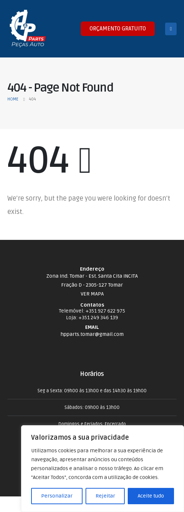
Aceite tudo (151, 496)
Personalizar (57, 496)
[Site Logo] (27, 28)
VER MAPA (92, 294)
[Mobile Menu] (171, 29)
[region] (102, 468)
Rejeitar (105, 496)
